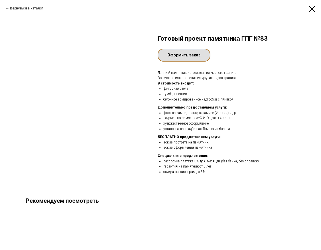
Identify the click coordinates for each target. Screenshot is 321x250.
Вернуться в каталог (26, 8)
